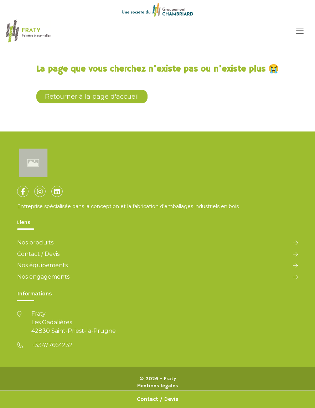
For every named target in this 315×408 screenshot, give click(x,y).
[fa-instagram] (40, 191)
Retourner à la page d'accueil (92, 96)
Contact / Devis (158, 399)
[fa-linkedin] (57, 191)
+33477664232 (52, 345)
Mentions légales (157, 386)
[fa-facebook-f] (23, 191)
